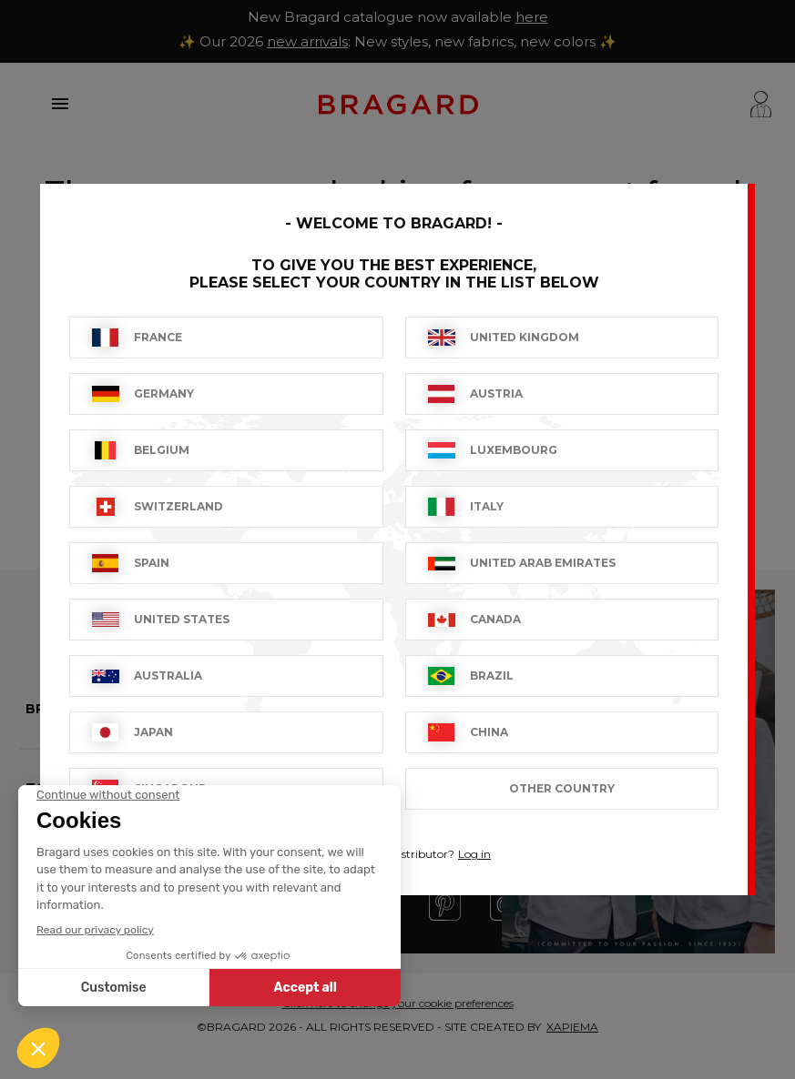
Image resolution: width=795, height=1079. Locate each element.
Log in (474, 854)
